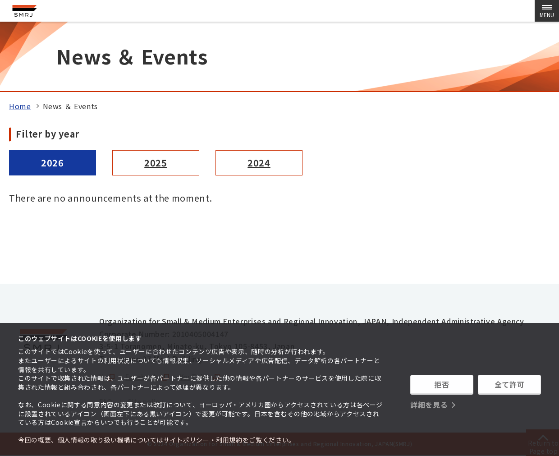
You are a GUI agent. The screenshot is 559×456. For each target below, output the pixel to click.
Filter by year (47, 133)
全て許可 (510, 385)
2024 (258, 162)
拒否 (441, 385)
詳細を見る (429, 403)
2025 (155, 162)
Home (20, 106)
